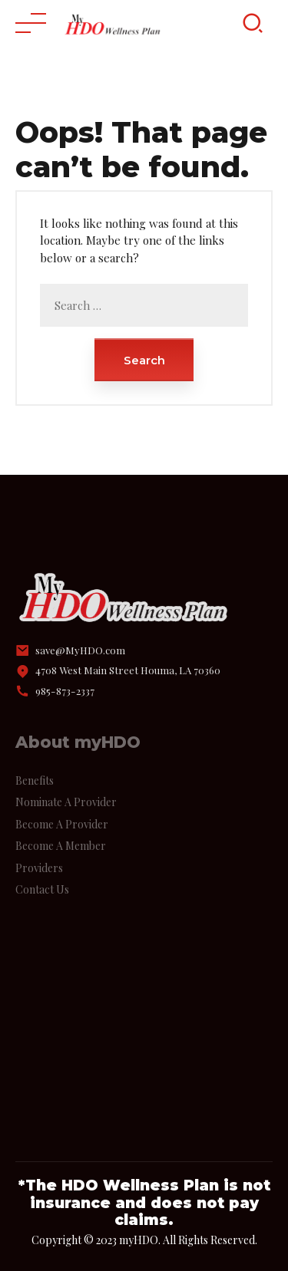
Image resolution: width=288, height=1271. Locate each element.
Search (144, 360)
